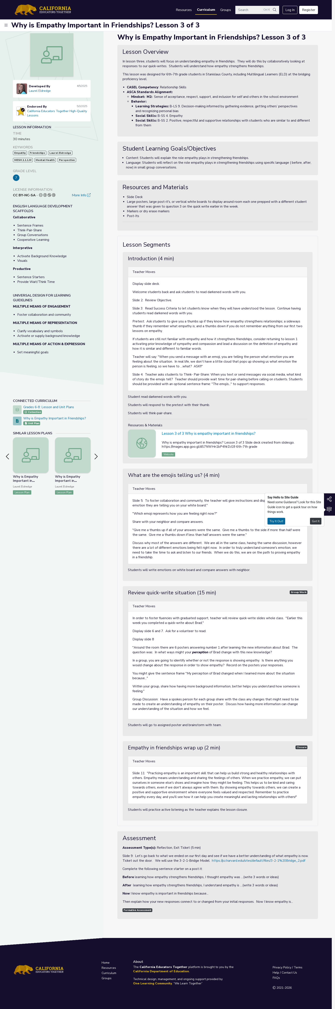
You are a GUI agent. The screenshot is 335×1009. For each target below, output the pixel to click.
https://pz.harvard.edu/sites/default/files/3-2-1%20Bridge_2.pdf (258, 860)
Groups (225, 10)
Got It (315, 521)
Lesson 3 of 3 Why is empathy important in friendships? (208, 433)
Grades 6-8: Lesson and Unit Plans (48, 407)
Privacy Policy (282, 967)
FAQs (276, 978)
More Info (81, 195)
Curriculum (206, 9)
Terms (298, 967)
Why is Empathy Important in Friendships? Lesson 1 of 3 (72, 482)
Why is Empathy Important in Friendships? (54, 418)
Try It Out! (276, 521)
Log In (290, 10)
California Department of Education (161, 971)
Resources (184, 10)
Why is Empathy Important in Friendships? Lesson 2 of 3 (30, 482)
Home (106, 963)
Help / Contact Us (285, 973)
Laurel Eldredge (40, 91)
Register (308, 10)
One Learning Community (152, 983)
